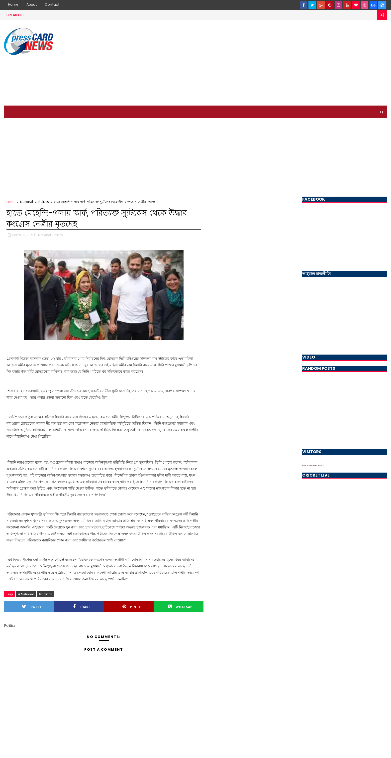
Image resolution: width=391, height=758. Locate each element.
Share (82, 606)
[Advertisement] (296, 63)
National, (45, 235)
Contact (52, 4)
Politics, (58, 235)
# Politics (45, 594)
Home (13, 4)
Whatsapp (181, 606)
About (31, 4)
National (26, 201)
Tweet (32, 606)
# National (26, 594)
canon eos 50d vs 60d (313, 465)
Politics (43, 201)
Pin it (131, 606)
